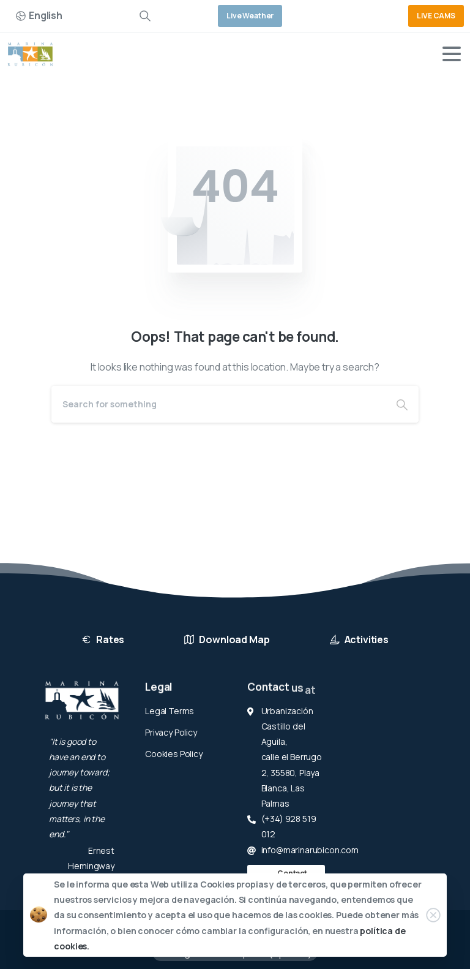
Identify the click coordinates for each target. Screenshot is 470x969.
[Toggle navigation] (451, 53)
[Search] (218, 404)
